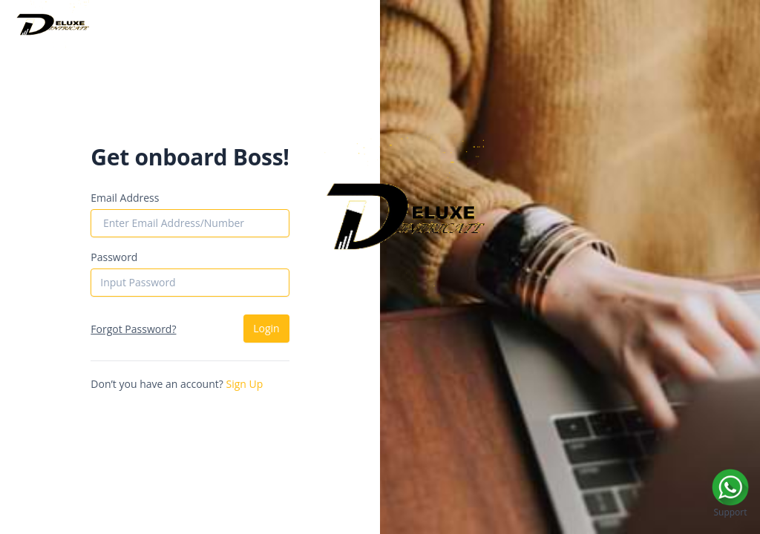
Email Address (125, 198)
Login (266, 328)
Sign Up (244, 384)
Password (114, 257)
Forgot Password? (133, 329)
